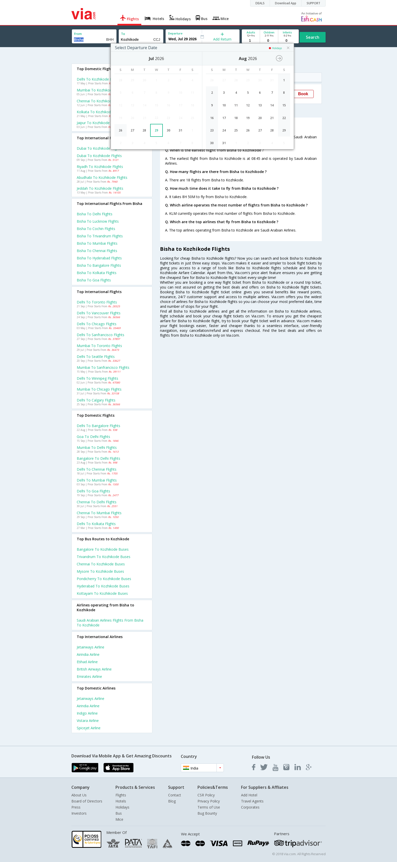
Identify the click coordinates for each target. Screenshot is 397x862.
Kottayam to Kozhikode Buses (102, 593)
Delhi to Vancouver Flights (99, 313)
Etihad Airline (87, 661)
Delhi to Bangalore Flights (98, 425)
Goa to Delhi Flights (93, 436)
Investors (79, 813)
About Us (79, 795)
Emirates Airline (89, 676)
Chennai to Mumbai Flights (99, 512)
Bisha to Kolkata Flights (96, 272)
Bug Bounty (207, 813)
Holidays (122, 807)
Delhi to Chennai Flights (96, 469)
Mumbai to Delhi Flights (97, 447)
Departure (175, 33)
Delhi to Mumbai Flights (97, 480)
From (78, 34)
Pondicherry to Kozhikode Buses (104, 578)
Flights (120, 795)
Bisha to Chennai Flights (97, 250)
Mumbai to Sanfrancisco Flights (103, 367)
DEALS (260, 3)
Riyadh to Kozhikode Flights (100, 166)
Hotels (120, 801)
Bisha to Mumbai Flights (97, 243)
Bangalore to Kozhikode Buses (103, 549)
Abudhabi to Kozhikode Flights (102, 177)
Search (312, 37)
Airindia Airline (88, 654)
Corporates (250, 807)
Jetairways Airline (90, 647)
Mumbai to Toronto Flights (99, 345)
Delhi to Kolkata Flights (96, 523)
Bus (118, 813)
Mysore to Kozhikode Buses (100, 571)
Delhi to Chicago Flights (96, 323)
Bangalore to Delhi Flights (98, 458)
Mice (119, 819)
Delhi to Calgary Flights (96, 400)
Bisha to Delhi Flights (94, 214)
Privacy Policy (208, 801)
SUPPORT (313, 3)
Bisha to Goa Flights (94, 280)
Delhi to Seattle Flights (96, 356)
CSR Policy (206, 795)
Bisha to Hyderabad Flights (99, 258)
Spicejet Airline (89, 727)
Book (303, 94)
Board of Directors (86, 801)
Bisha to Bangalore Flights (99, 265)
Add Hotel (249, 795)
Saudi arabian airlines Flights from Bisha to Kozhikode (110, 622)
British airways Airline (94, 669)
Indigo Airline (87, 713)
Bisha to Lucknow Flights (98, 221)
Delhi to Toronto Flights (97, 302)
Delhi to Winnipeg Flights (97, 378)
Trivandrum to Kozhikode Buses (103, 556)
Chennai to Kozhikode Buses (101, 564)
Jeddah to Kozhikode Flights (100, 188)
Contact (174, 795)
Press (76, 807)
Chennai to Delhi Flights (96, 502)
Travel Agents (252, 801)
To (123, 34)
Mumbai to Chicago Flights (99, 389)
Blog (172, 801)
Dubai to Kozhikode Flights (99, 155)
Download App (285, 3)
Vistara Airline (88, 720)
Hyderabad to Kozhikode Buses (103, 586)
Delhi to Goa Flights (93, 491)
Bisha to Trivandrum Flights (100, 236)
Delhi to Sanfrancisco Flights (100, 334)
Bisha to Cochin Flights (96, 228)
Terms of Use (208, 807)
